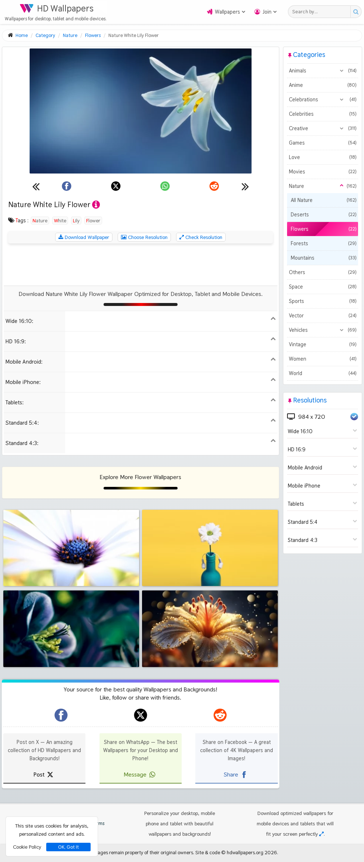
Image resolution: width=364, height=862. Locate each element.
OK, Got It (68, 847)
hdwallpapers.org (245, 852)
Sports (322, 301)
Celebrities (322, 114)
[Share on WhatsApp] (165, 186)
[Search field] (321, 11)
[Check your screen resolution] (321, 834)
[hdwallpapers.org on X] (140, 715)
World (322, 373)
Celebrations (322, 99)
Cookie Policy (27, 847)
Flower (93, 220)
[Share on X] (116, 186)
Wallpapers (227, 12)
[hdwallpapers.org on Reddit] (220, 715)
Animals (322, 71)
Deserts (323, 215)
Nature (40, 220)
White (60, 220)
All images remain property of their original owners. (140, 852)
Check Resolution (200, 237)
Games (322, 143)
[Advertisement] (140, 265)
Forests (323, 243)
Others (322, 272)
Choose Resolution (144, 237)
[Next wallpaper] (245, 186)
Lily (76, 220)
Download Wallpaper (83, 237)
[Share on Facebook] (66, 186)
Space (322, 287)
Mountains (323, 258)
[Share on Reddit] (214, 186)
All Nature (323, 200)
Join (267, 12)
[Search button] (355, 11)
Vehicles (322, 330)
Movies (322, 172)
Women (322, 359)
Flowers (323, 229)
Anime (322, 85)
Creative (322, 128)
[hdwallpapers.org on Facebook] (61, 715)
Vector (322, 316)
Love (322, 157)
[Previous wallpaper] (36, 186)
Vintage (322, 344)
